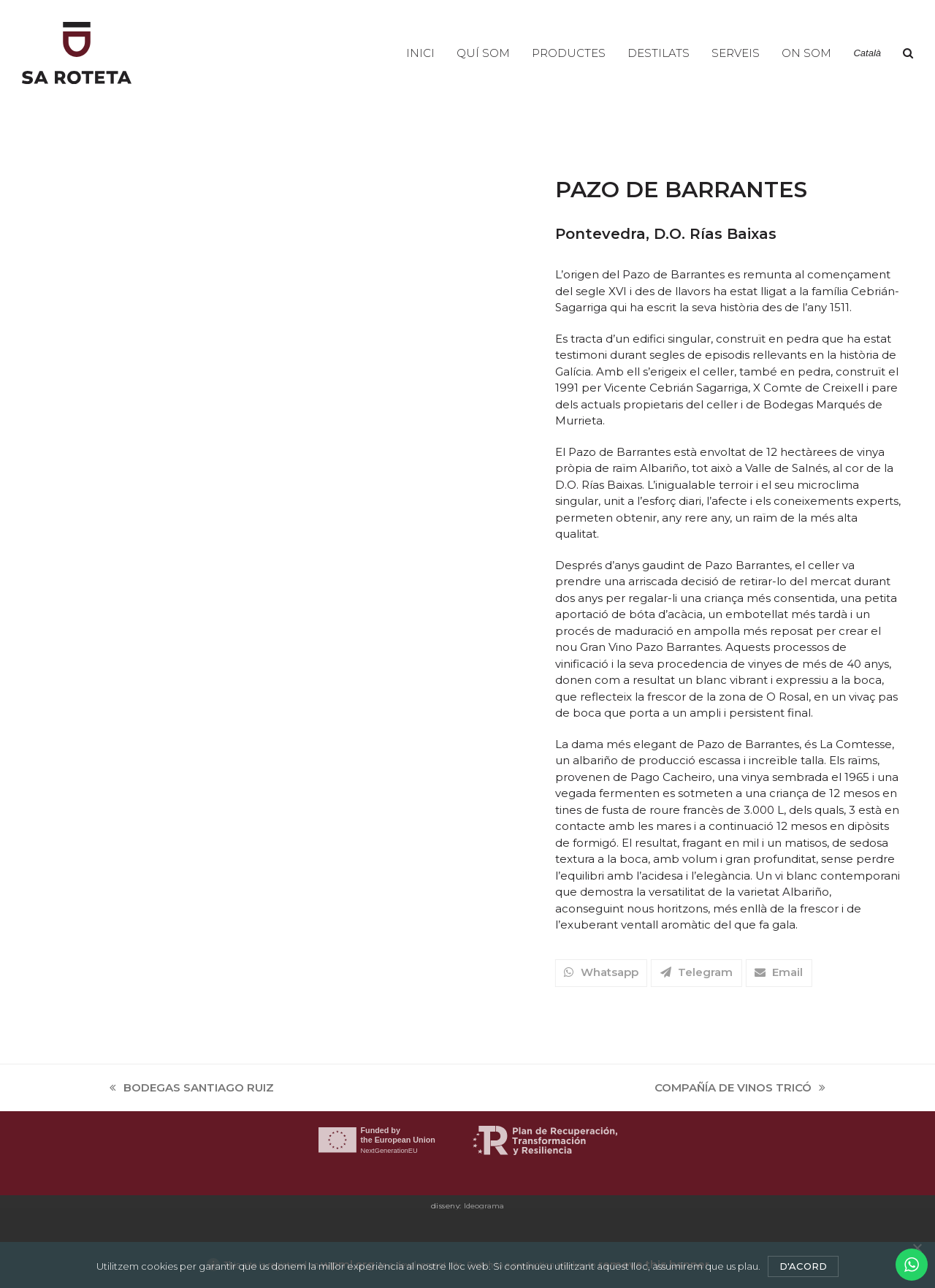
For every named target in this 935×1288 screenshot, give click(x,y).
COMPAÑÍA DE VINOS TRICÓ (739, 1089)
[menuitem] (867, 53)
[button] (908, 53)
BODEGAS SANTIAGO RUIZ (192, 1089)
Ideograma (484, 1206)
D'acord (803, 1266)
